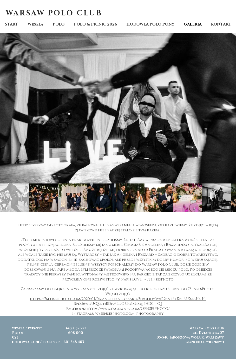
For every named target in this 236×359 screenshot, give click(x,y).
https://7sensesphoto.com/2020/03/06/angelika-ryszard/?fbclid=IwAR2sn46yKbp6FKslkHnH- (118, 298)
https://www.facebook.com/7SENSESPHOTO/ (128, 308)
